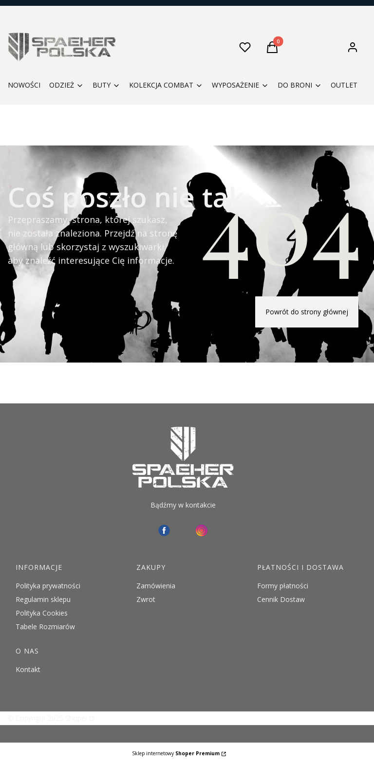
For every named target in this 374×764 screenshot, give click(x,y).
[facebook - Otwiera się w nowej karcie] (164, 530)
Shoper (76, 718)
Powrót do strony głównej (306, 311)
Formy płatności (282, 585)
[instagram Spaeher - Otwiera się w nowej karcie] (201, 530)
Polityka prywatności (48, 585)
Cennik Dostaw (281, 599)
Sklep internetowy (176, 753)
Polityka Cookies (42, 613)
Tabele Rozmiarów (45, 626)
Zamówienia (155, 585)
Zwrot (145, 599)
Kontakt (28, 669)
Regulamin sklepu (43, 599)
